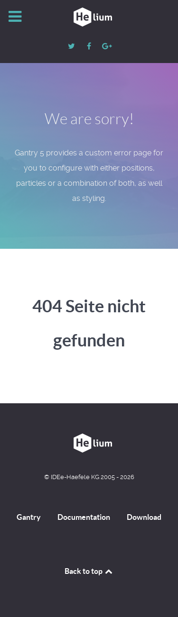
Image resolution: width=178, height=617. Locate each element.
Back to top (89, 571)
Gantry (29, 517)
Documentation (83, 517)
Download (144, 517)
